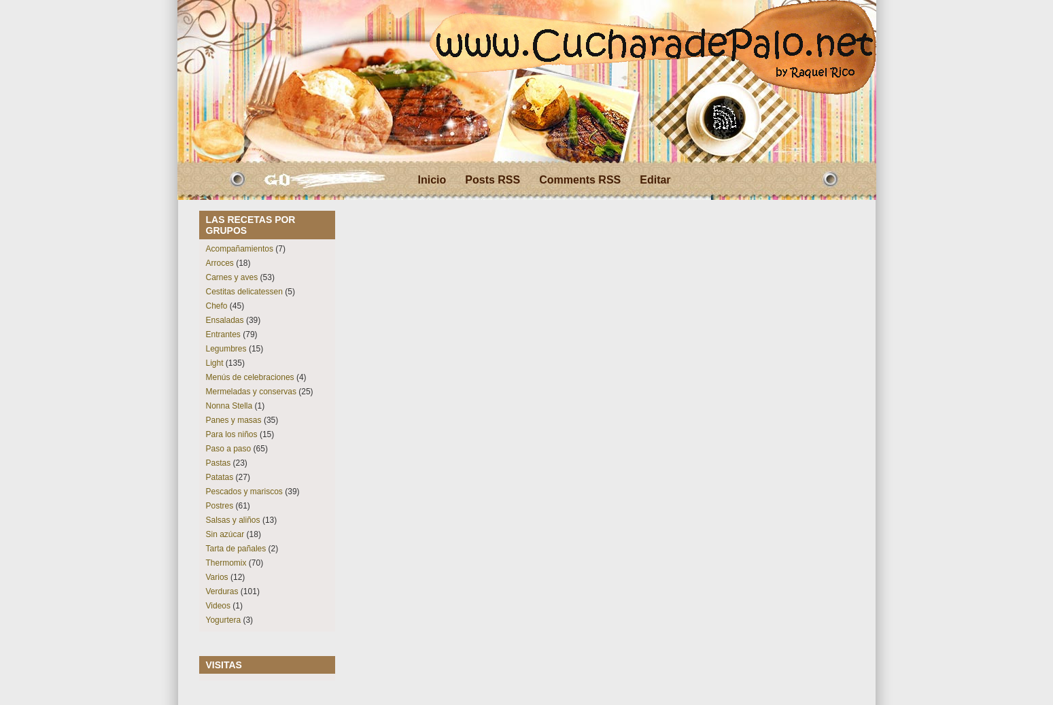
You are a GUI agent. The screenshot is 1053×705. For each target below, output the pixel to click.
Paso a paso (229, 448)
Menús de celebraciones (250, 377)
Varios (217, 577)
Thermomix (226, 563)
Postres (220, 506)
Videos (218, 606)
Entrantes (223, 334)
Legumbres (226, 349)
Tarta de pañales (236, 548)
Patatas (220, 477)
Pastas (218, 463)
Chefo (217, 306)
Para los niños (232, 434)
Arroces (220, 263)
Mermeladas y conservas (251, 391)
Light (215, 363)
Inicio (432, 180)
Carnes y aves (232, 277)
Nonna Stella (229, 406)
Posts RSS (492, 180)
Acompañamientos (239, 249)
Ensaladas (225, 320)
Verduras (222, 591)
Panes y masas (234, 420)
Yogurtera (223, 620)
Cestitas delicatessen (244, 291)
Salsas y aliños (233, 520)
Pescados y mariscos (244, 491)
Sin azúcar (225, 534)
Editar (655, 180)
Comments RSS (580, 180)
